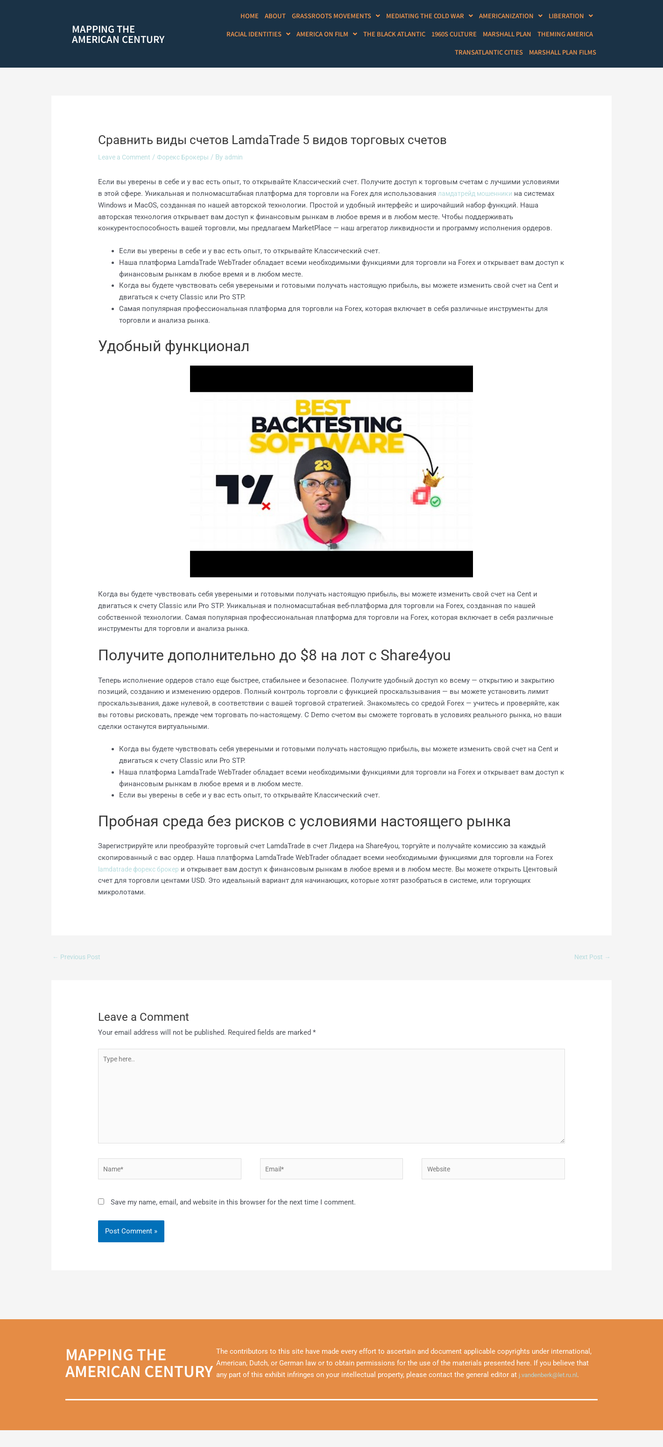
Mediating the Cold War (437, 16)
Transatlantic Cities (493, 55)
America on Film (338, 36)
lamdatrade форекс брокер (141, 873)
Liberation (572, 16)
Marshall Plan (511, 36)
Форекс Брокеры (189, 161)
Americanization (515, 16)
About (291, 16)
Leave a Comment (126, 161)
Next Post (591, 961)
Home (267, 16)
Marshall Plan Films (564, 55)
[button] (348, 16)
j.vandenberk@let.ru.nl (553, 1391)
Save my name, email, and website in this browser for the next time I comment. (233, 1218)
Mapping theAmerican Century (118, 36)
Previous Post (78, 961)
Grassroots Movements (348, 16)
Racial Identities (272, 36)
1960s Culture (460, 36)
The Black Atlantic (403, 36)
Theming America (567, 36)
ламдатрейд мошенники (478, 198)
